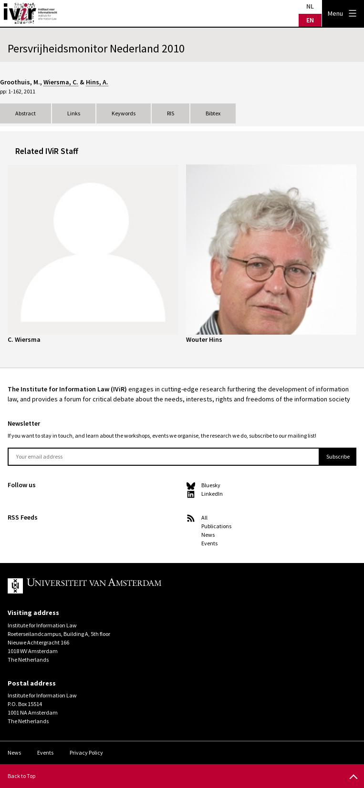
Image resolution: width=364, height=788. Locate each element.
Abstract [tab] (25, 113)
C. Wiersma (24, 339)
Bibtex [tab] (213, 113)
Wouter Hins (204, 339)
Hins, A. (97, 82)
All (204, 517)
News (208, 534)
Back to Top (21, 775)
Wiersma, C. (60, 82)
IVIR (30, 13)
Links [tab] (73, 113)
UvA (118, 586)
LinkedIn (212, 493)
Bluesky (210, 485)
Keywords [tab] (123, 113)
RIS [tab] (170, 113)
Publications (216, 526)
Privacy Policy (86, 752)
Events (209, 543)
